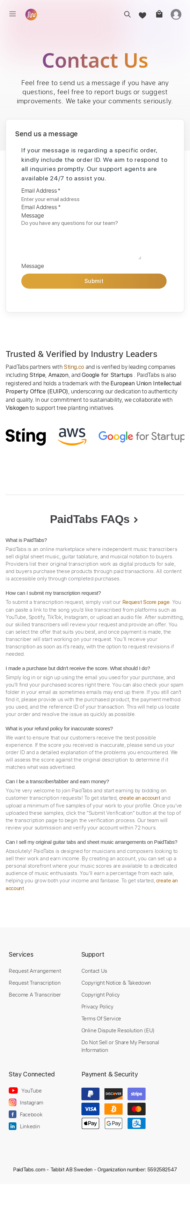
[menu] (13, 14)
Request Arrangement (35, 970)
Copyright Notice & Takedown (116, 982)
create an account (139, 798)
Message (32, 215)
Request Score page (146, 602)
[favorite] (142, 14)
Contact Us (94, 970)
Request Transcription (35, 982)
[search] (125, 14)
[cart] (159, 14)
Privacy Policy (97, 1006)
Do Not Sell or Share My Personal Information (120, 1046)
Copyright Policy (100, 994)
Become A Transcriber (35, 994)
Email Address (40, 190)
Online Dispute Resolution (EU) (118, 1030)
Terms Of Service (101, 1018)
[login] (176, 14)
